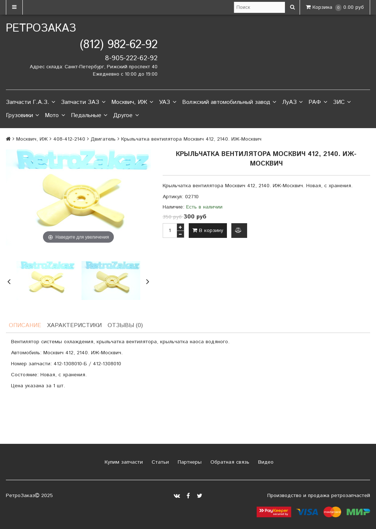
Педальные (89, 115)
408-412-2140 (69, 139)
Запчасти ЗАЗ (83, 102)
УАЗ (167, 102)
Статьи (159, 462)
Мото (55, 115)
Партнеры (189, 462)
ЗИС (342, 102)
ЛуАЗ (292, 102)
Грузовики (22, 115)
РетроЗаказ (41, 28)
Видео (265, 462)
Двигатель (103, 139)
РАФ (317, 102)
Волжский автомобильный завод (229, 102)
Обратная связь (229, 462)
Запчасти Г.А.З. (30, 102)
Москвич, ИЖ (132, 102)
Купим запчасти (123, 462)
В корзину (207, 230)
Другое (125, 115)
